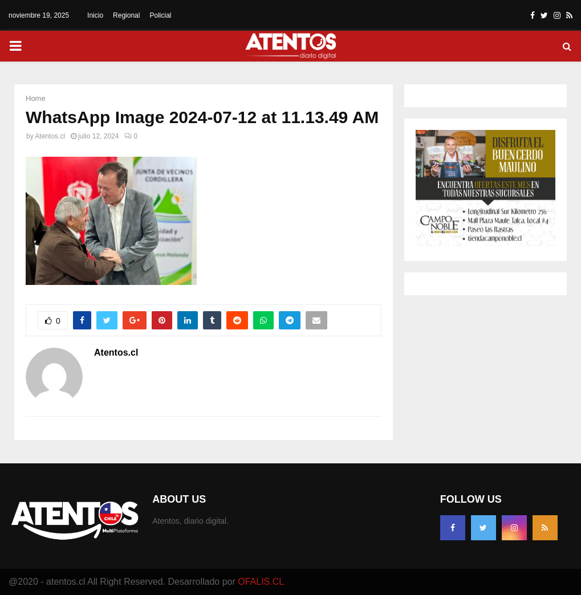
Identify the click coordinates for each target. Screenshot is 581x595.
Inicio (95, 15)
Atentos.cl (50, 136)
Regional (126, 15)
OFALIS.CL (261, 581)
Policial (160, 15)
